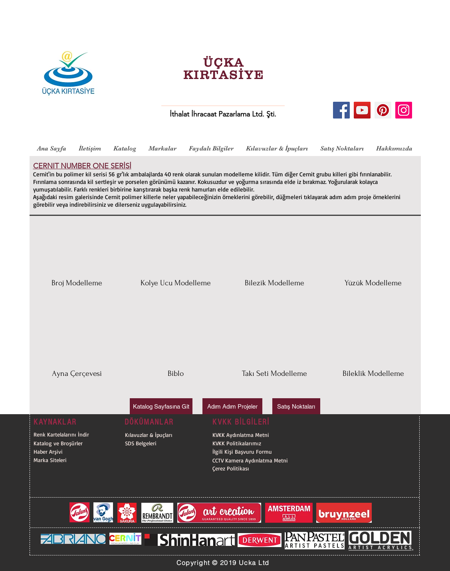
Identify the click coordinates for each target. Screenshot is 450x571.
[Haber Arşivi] (63, 451)
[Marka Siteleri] (63, 460)
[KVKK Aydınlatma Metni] (240, 435)
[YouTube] (362, 110)
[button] (77, 266)
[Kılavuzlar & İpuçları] (166, 435)
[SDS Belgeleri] (166, 443)
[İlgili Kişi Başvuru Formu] (253, 451)
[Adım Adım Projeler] (232, 406)
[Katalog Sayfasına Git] (161, 406)
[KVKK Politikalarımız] (253, 443)
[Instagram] (403, 110)
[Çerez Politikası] (253, 468)
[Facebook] (341, 110)
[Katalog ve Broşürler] (63, 443)
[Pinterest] (383, 110)
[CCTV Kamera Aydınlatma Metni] (253, 460)
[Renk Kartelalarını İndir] (63, 435)
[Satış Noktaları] (296, 406)
